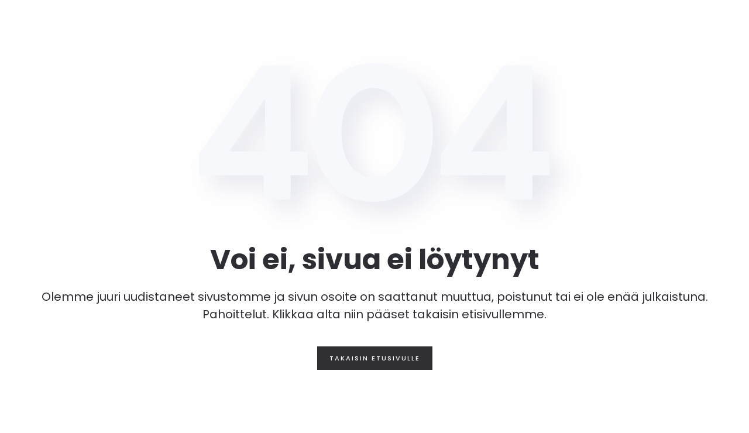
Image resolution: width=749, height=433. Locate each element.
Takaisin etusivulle (374, 358)
